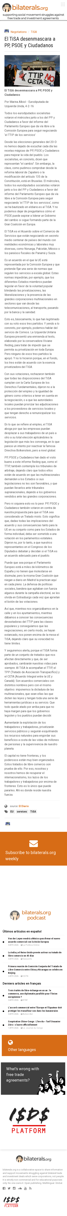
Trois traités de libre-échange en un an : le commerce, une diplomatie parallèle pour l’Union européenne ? (32, 993)
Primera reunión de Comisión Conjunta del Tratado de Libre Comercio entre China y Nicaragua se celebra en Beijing (35, 969)
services (22, 811)
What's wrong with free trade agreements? (22, 1074)
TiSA (34, 32)
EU (12, 811)
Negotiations (19, 32)
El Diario (24, 806)
